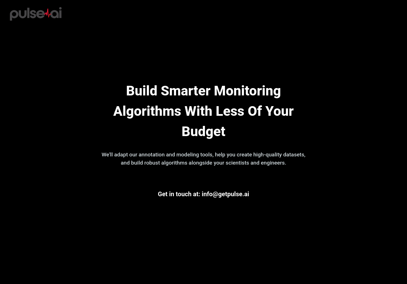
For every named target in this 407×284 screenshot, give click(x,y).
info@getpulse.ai (225, 194)
